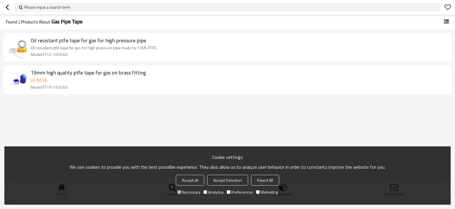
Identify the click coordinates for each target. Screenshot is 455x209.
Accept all (190, 180)
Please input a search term (47, 7)
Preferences (240, 192)
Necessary (189, 192)
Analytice (213, 192)
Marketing (267, 192)
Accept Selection (227, 180)
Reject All (265, 180)
